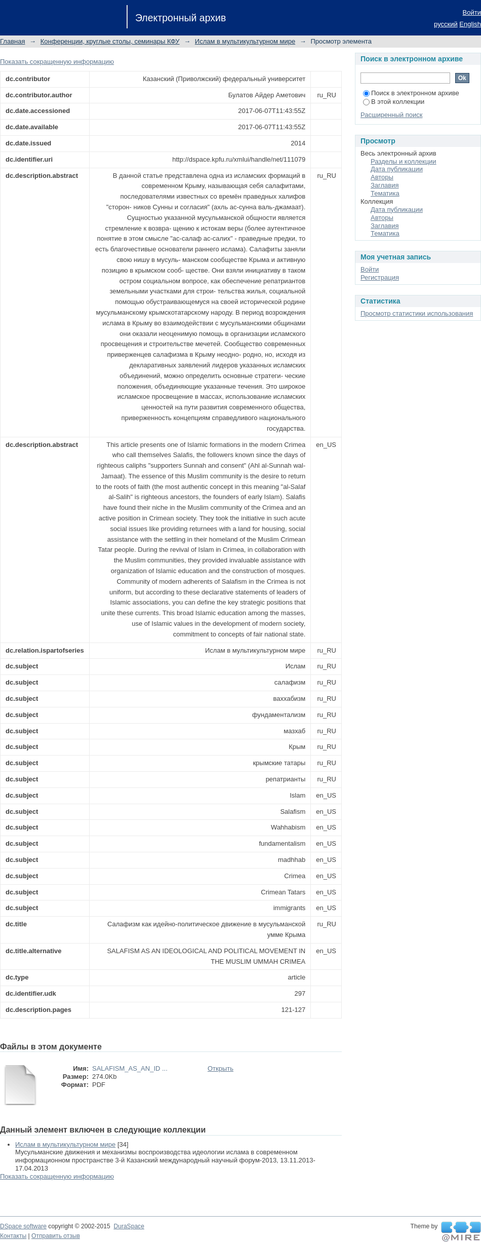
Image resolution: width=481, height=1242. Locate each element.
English (470, 24)
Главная (12, 41)
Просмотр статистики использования (416, 313)
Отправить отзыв (55, 1235)
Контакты (13, 1235)
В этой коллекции (393, 101)
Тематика (385, 193)
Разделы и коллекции (403, 161)
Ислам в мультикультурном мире (245, 41)
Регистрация (379, 277)
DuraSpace (128, 1226)
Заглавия (385, 185)
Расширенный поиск (391, 115)
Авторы (382, 177)
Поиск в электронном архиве (411, 93)
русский (446, 24)
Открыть (220, 1068)
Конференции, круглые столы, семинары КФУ (110, 41)
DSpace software (23, 1226)
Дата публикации (397, 169)
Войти (472, 12)
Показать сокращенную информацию (57, 61)
